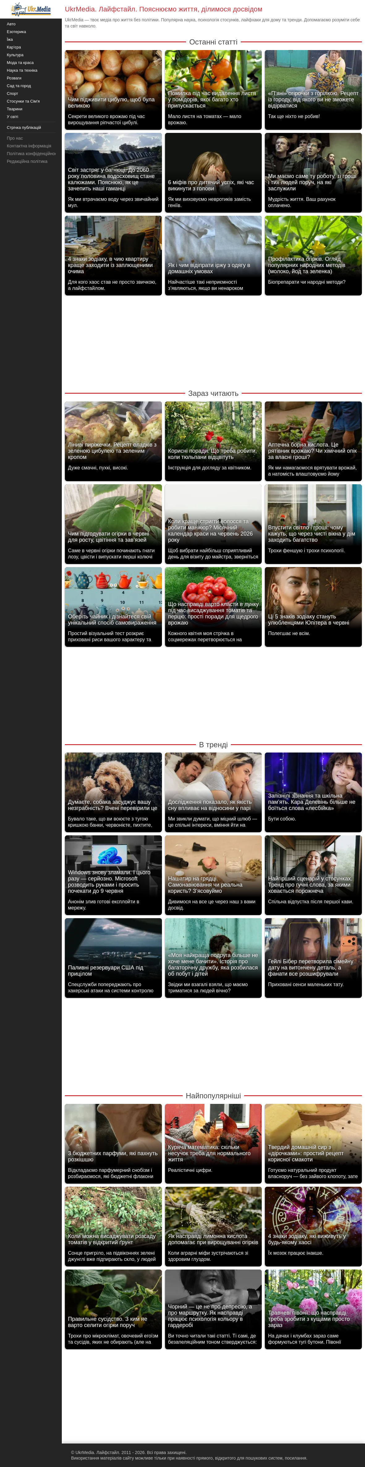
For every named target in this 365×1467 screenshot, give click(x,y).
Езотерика (16, 31)
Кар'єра (14, 47)
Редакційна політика (27, 161)
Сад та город (19, 85)
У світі (12, 116)
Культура (15, 55)
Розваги (14, 78)
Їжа (10, 39)
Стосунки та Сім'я (23, 101)
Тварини (14, 109)
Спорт (12, 93)
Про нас (15, 138)
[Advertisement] (213, 342)
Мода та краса (20, 62)
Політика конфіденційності (33, 153)
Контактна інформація (29, 145)
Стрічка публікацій (24, 127)
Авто (11, 24)
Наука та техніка (22, 70)
